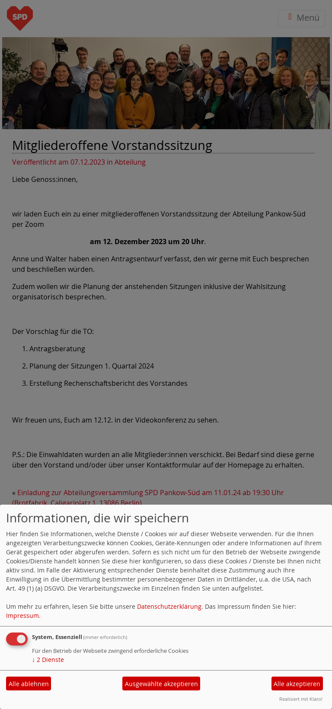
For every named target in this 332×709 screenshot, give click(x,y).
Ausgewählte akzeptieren (161, 684)
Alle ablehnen (29, 684)
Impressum (22, 615)
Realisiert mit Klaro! (300, 699)
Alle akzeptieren (297, 684)
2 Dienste (48, 659)
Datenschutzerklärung (169, 606)
